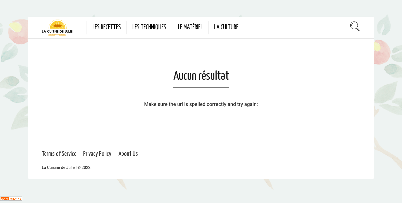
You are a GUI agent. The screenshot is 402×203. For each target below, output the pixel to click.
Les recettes (106, 27)
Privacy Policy (97, 154)
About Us (128, 154)
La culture (226, 27)
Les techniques (149, 27)
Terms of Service (59, 154)
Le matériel (190, 27)
